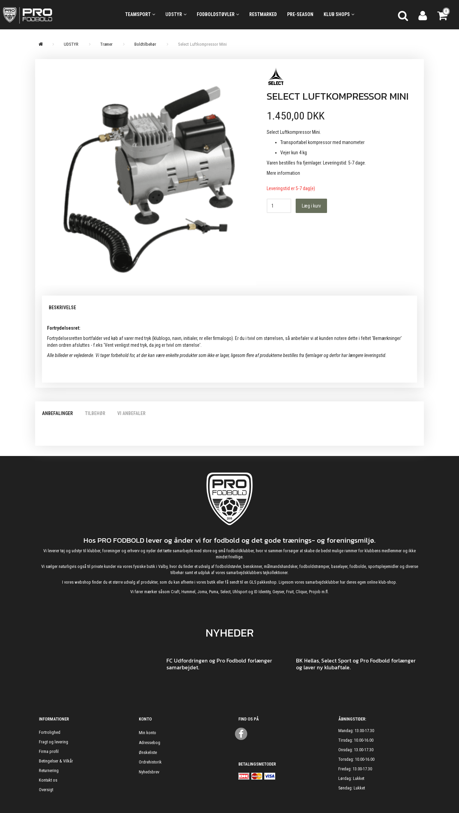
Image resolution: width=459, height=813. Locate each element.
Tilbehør (95, 413)
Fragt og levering (53, 741)
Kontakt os (48, 780)
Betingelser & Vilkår (56, 761)
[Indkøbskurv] (443, 14)
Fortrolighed (49, 732)
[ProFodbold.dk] (57, 14)
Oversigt (46, 789)
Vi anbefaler (131, 413)
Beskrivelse (62, 307)
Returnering (49, 770)
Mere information (283, 173)
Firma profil (49, 751)
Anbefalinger (57, 413)
